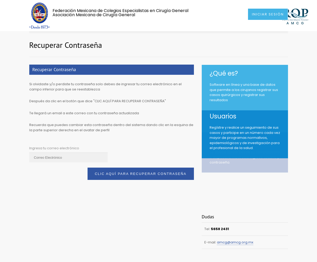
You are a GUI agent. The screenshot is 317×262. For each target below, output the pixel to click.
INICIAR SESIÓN (268, 14)
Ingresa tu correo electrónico (54, 148)
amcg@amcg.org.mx (235, 242)
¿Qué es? (224, 73)
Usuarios (223, 113)
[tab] (111, 70)
